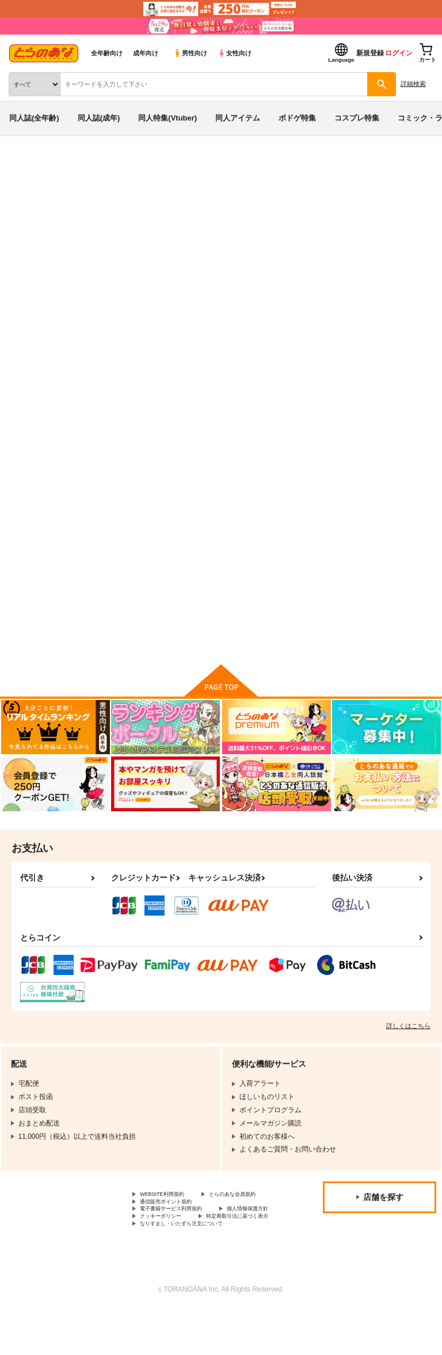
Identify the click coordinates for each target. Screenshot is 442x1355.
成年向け (145, 53)
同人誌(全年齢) (34, 118)
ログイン (399, 53)
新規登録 (370, 53)
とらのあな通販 (27, 166)
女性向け (235, 53)
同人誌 (68, 166)
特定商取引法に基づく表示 (181, 1257)
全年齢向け (107, 53)
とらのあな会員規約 (171, 1218)
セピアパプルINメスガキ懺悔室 (347, 232)
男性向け (190, 53)
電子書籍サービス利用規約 (181, 1238)
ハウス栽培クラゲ (86, 242)
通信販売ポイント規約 (174, 1228)
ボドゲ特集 (297, 118)
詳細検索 (413, 83)
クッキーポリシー (247, 1248)
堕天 (43, 242)
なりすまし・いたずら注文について (195, 1267)
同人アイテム (237, 118)
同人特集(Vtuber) (167, 118)
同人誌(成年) (99, 118)
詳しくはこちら (408, 1039)
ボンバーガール (87, 210)
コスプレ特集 (356, 118)
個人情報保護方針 (167, 1248)
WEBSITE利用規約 (169, 1209)
